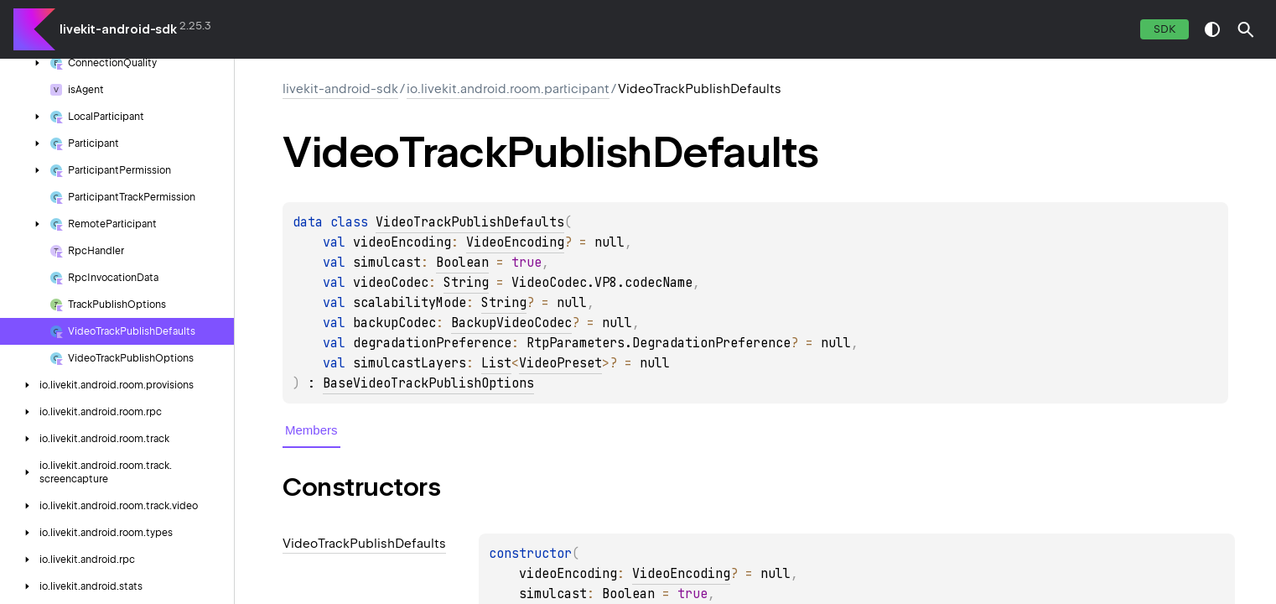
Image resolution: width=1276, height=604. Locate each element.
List (496, 363)
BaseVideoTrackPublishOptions (428, 383)
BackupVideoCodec (511, 323)
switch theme (1212, 29)
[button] (1246, 29)
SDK (1164, 29)
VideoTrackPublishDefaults (470, 222)
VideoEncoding (515, 242)
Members (311, 430)
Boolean (462, 262)
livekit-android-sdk (118, 29)
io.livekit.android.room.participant (508, 88)
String (466, 282)
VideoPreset (560, 363)
